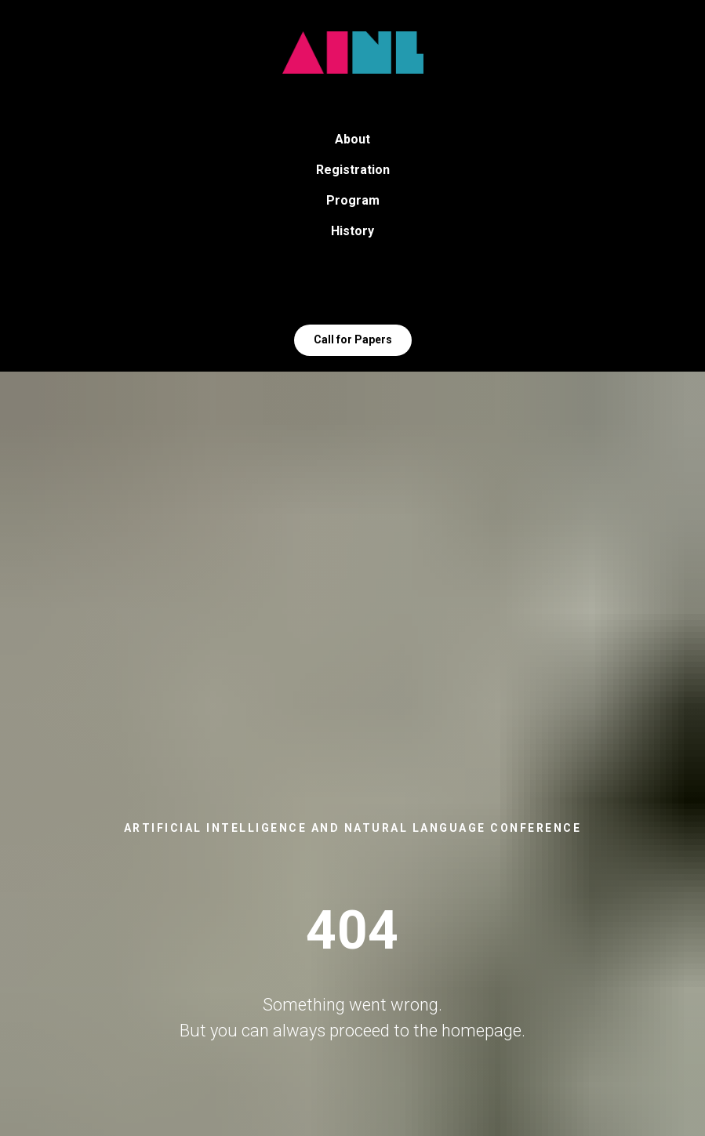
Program (353, 200)
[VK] (370, 289)
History (352, 230)
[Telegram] (335, 289)
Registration (353, 169)
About (352, 139)
